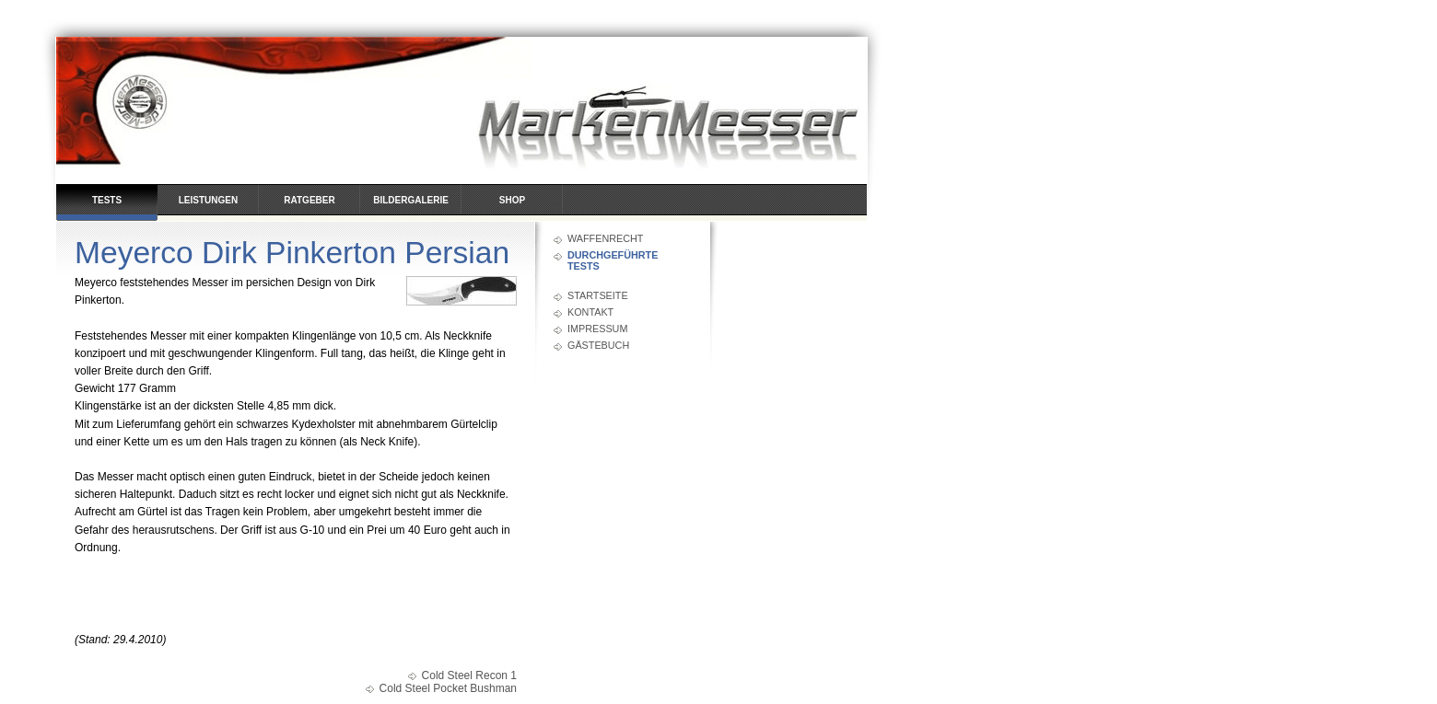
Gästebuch (598, 345)
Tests (107, 200)
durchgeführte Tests (612, 260)
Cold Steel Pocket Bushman (448, 688)
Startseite (597, 295)
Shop (512, 200)
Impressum (597, 328)
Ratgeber (309, 200)
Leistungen (208, 200)
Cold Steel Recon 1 (469, 675)
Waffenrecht (605, 238)
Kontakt (590, 311)
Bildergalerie (411, 200)
